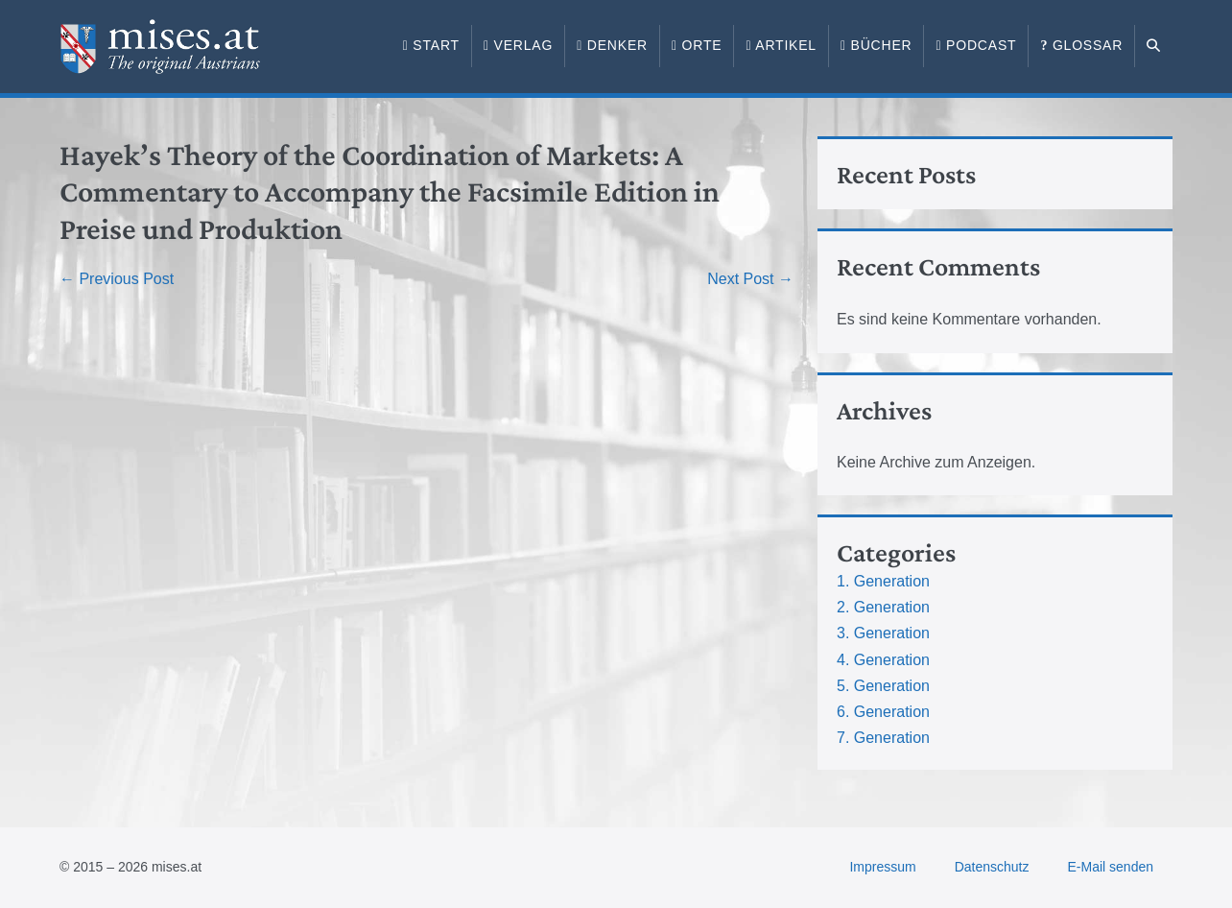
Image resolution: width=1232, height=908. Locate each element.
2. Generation (883, 607)
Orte (697, 45)
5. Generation (883, 686)
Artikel (781, 45)
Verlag (518, 45)
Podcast (976, 45)
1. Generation (883, 581)
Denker (612, 45)
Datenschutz (992, 866)
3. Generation (883, 633)
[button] (1154, 46)
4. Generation (883, 660)
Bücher (876, 45)
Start (431, 45)
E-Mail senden (1111, 866)
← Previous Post (116, 279)
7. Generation (883, 737)
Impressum (882, 866)
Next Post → (750, 279)
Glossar (1081, 45)
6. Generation (883, 712)
